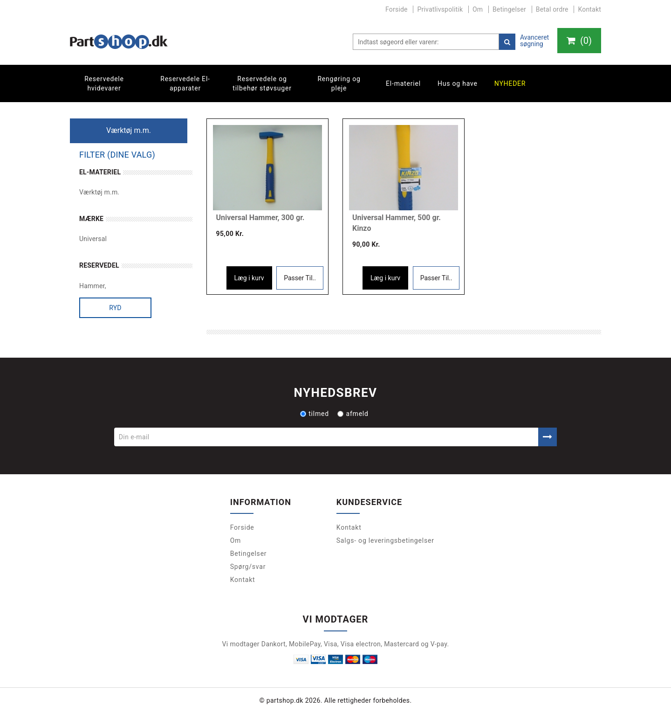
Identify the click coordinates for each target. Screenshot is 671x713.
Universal (93, 238)
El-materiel (403, 83)
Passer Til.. (300, 278)
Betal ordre (552, 9)
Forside (396, 9)
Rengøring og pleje (338, 83)
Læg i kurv (249, 278)
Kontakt (589, 9)
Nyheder (510, 83)
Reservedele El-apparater (185, 83)
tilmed (314, 413)
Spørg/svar (248, 566)
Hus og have (458, 83)
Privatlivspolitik (440, 9)
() (579, 40)
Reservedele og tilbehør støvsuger (262, 83)
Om (477, 9)
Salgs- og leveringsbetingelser (385, 540)
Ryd (115, 308)
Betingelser (509, 9)
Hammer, (92, 286)
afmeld (352, 413)
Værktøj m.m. (99, 192)
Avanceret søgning (534, 40)
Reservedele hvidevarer (104, 83)
